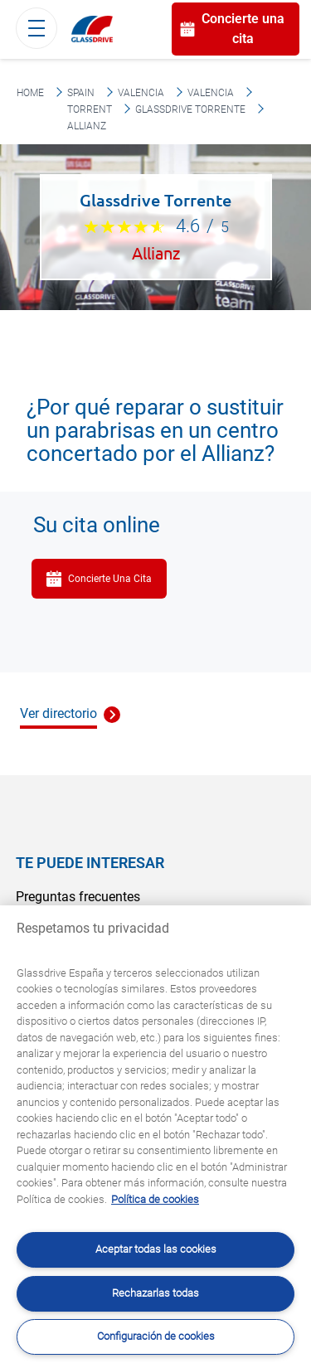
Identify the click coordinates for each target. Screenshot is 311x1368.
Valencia (141, 93)
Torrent (89, 109)
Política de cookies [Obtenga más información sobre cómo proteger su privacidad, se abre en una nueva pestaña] (155, 1199)
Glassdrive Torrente (190, 109)
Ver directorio (58, 713)
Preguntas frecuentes (78, 897)
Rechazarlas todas (155, 1293)
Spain (81, 93)
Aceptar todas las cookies (155, 1249)
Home (30, 93)
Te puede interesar (90, 862)
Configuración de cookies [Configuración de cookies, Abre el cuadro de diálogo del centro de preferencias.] (156, 1336)
